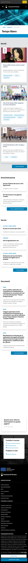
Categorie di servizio (7, 504)
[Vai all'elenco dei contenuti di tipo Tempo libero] (6, 78)
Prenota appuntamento (12, 451)
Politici (2, 497)
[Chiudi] (26, 533)
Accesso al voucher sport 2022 (12, 228)
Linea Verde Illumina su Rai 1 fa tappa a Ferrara (13, 146)
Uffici (2, 492)
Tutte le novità (19, 166)
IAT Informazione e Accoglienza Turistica (12, 195)
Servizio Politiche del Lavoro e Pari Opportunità (13, 184)
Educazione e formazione (6, 526)
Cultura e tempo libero (6, 511)
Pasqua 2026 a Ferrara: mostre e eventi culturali (14, 66)
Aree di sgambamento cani (11, 240)
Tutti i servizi (20, 270)
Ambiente (3, 531)
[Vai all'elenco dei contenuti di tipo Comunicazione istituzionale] (9, 117)
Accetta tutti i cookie (14, 559)
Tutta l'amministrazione (17, 209)
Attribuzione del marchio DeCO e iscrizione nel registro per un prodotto (12, 257)
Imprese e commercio (6, 515)
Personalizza (14, 556)
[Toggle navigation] (3, 6)
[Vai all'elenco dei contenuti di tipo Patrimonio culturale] (8, 75)
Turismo (2, 522)
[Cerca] (26, 7)
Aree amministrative (5, 490)
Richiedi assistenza (11, 449)
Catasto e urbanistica (6, 520)
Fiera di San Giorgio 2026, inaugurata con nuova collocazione (13, 104)
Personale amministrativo (7, 499)
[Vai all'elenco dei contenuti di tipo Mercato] (19, 117)
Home (4, 27)
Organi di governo (5, 488)
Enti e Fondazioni (5, 494)
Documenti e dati (5, 501)
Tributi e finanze (4, 529)
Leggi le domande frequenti (13, 446)
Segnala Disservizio (11, 457)
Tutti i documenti (19, 353)
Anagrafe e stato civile (6, 508)
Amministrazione (6, 484)
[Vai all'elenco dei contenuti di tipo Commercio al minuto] (8, 115)
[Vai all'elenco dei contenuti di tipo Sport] (6, 157)
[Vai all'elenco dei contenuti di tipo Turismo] (16, 75)
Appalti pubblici (4, 517)
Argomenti (9, 27)
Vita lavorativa (4, 513)
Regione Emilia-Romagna (5, 2)
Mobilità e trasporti (5, 524)
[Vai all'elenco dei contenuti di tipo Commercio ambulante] (19, 115)
